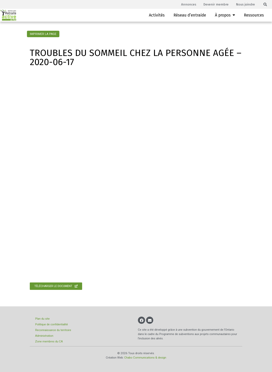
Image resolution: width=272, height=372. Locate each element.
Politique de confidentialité (51, 324)
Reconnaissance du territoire (53, 330)
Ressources (254, 15)
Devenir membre (215, 4)
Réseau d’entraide (190, 15)
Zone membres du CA (49, 341)
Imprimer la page (43, 34)
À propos (225, 15)
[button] (265, 4)
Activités (157, 15)
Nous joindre (245, 4)
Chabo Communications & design (145, 357)
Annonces (187, 4)
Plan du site (42, 318)
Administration (44, 335)
